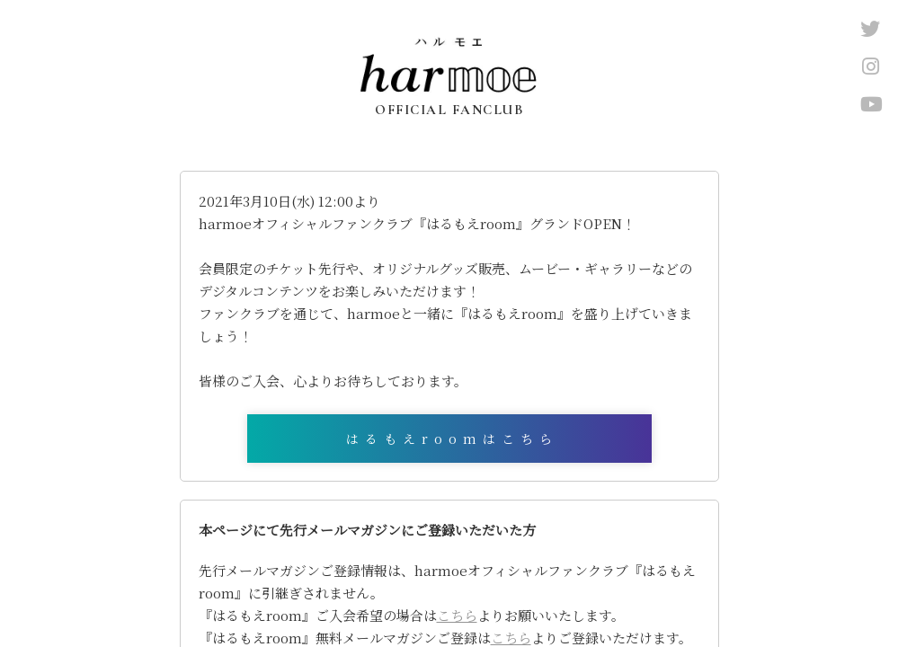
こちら (457, 615)
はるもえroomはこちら (452, 439)
